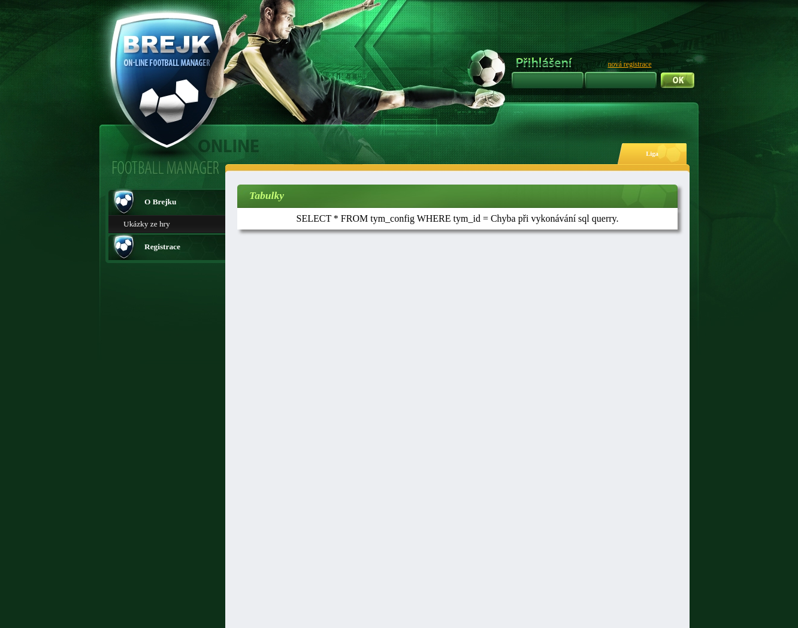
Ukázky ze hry (146, 223)
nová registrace (630, 64)
